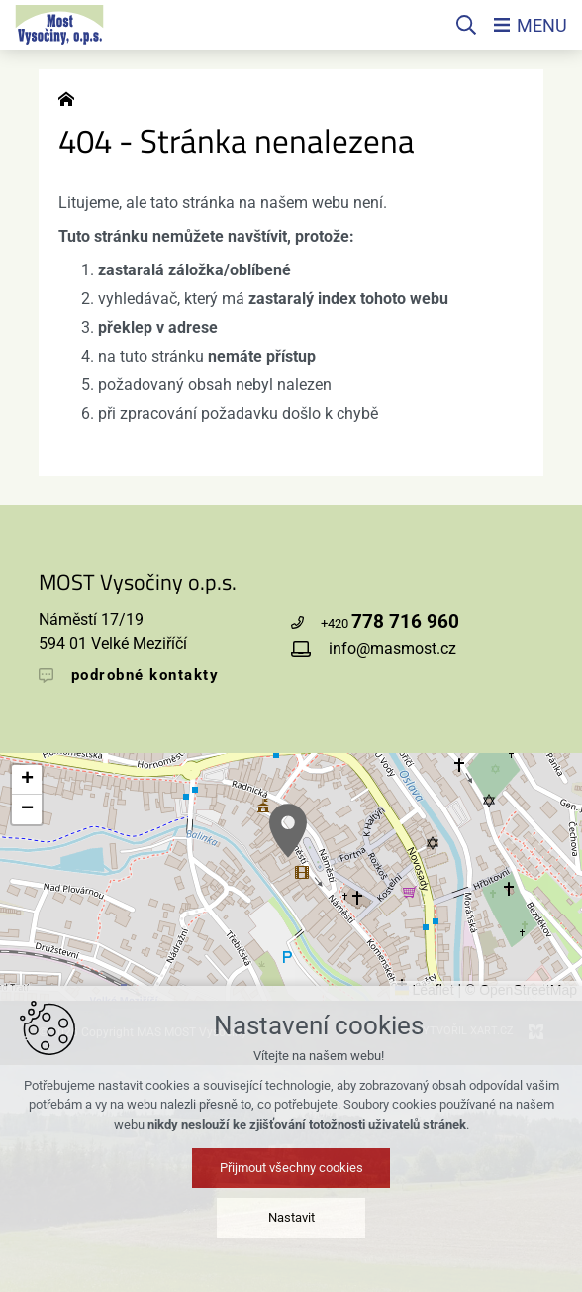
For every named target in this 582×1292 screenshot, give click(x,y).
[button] (288, 831)
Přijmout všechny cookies (291, 1167)
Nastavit (291, 1217)
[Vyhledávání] (466, 25)
